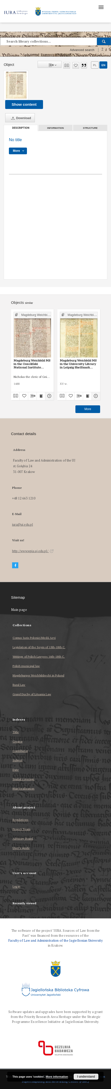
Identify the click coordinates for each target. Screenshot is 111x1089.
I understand (86, 1076)
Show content (24, 104)
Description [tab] (20, 128)
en (103, 65)
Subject (18, 760)
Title (16, 732)
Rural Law (19, 685)
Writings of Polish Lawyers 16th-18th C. (39, 656)
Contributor (20, 751)
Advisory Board (23, 838)
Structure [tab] (90, 128)
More (87, 409)
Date (16, 770)
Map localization (24, 788)
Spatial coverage (24, 779)
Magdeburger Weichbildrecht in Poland (38, 675)
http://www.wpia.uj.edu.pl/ (33, 551)
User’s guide (21, 848)
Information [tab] (55, 128)
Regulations (20, 820)
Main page (19, 610)
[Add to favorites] (75, 65)
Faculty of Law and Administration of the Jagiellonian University (55, 940)
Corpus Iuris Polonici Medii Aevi (34, 638)
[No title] (16, 85)
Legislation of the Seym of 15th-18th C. (39, 647)
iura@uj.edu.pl (22, 524)
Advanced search (82, 50)
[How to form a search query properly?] (102, 50)
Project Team (21, 829)
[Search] (104, 41)
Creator (18, 741)
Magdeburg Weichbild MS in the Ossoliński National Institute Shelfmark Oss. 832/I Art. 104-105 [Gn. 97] (32, 364)
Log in (17, 886)
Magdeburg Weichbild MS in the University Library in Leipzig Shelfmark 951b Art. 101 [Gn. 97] (78, 364)
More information (57, 1076)
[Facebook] (15, 565)
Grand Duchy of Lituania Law (32, 694)
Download (20, 118)
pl (94, 65)
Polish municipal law (26, 666)
